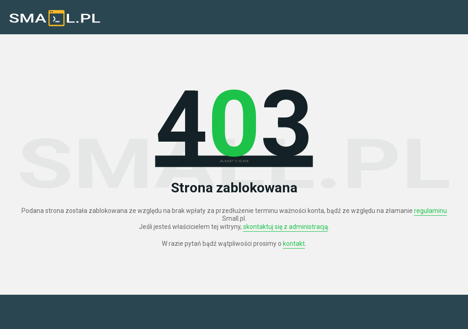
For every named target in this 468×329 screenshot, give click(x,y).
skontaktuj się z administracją (285, 226)
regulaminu (430, 210)
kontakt (294, 243)
